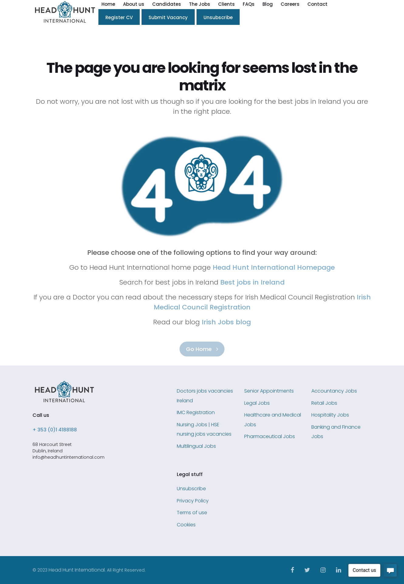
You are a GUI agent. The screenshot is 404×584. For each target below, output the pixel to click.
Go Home (202, 349)
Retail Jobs (324, 403)
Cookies (186, 524)
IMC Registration (196, 412)
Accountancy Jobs (334, 390)
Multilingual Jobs (196, 446)
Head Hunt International (77, 569)
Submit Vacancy (168, 17)
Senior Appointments (269, 390)
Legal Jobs (257, 403)
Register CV (119, 17)
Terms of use (192, 512)
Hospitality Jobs (330, 414)
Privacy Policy (193, 500)
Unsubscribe (218, 17)
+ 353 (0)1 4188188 (55, 429)
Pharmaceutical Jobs (269, 436)
